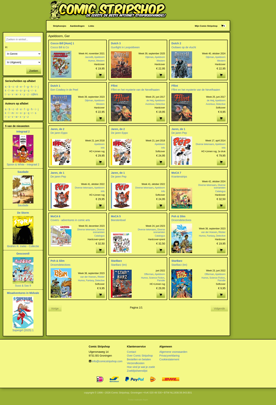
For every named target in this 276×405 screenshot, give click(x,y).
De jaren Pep (179, 132)
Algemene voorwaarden (173, 351)
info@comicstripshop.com (107, 361)
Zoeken (33, 70)
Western (100, 60)
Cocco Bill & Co (60, 47)
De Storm (23, 212)
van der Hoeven (209, 232)
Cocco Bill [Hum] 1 (62, 43)
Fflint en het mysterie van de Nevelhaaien (135, 89)
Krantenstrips (179, 176)
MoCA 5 (116, 216)
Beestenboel (118, 220)
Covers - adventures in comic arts (70, 220)
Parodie (161, 280)
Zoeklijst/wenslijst (137, 370)
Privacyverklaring (169, 355)
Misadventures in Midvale (23, 292)
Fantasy (211, 235)
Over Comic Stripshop (140, 355)
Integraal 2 (23, 131)
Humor (91, 60)
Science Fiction (156, 277)
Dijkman (149, 57)
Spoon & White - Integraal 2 (23, 164)
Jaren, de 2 (57, 129)
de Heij (149, 100)
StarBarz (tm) (119, 264)
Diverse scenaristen (219, 186)
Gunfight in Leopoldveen (125, 47)
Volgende (219, 308)
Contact (131, 351)
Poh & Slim (178, 216)
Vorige (55, 308)
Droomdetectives (181, 220)
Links (91, 26)
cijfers (34, 94)
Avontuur (149, 104)
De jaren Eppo (59, 132)
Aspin (145, 400)
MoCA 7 (176, 172)
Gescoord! (23, 253)
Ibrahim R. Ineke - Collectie (23, 246)
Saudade (23, 171)
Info (102, 147)
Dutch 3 (116, 43)
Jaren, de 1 (178, 129)
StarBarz (116, 260)
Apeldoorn (99, 57)
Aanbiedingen (77, 26)
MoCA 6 (55, 216)
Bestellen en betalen (139, 359)
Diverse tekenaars (205, 144)
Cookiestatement (169, 359)
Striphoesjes (59, 26)
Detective (160, 104)
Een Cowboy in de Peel (64, 89)
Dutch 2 (176, 43)
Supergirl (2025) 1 (23, 330)
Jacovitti (89, 57)
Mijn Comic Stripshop (206, 26)
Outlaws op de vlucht (183, 47)
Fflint (114, 85)
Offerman (149, 274)
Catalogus (220, 191)
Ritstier (221, 232)
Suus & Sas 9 (23, 285)
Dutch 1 (55, 85)
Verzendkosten (136, 363)
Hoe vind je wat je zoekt (141, 366)
